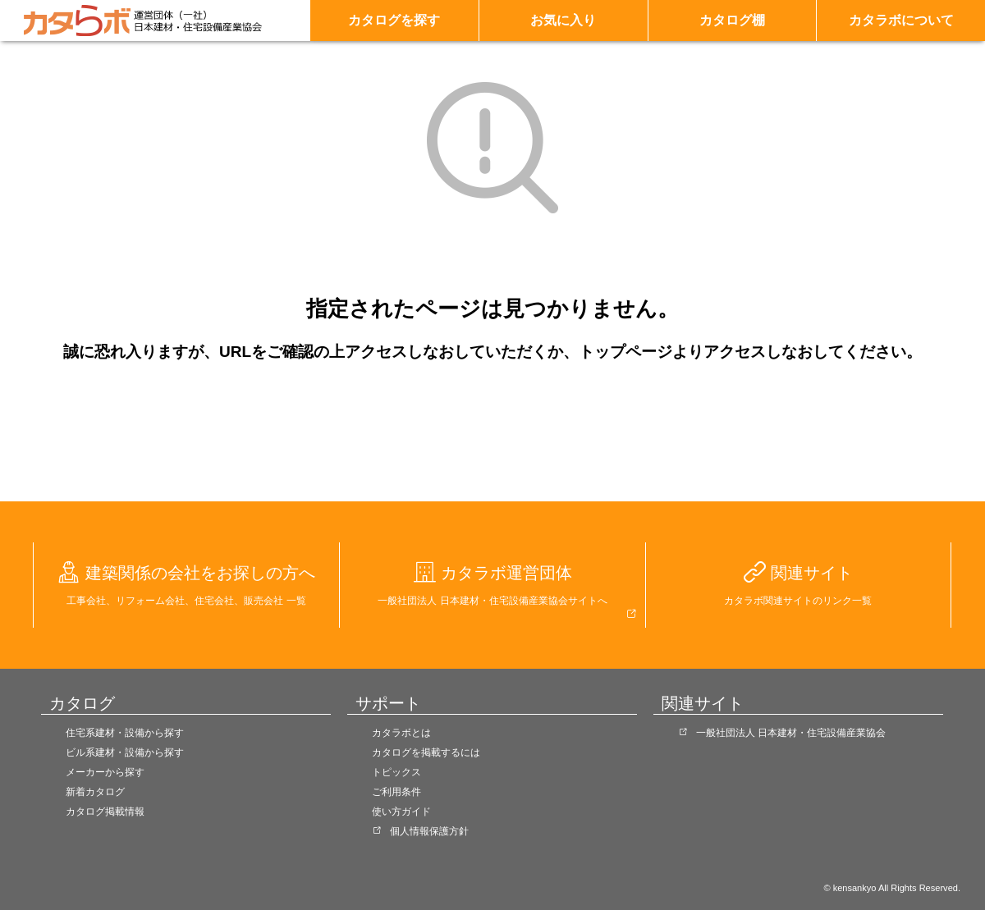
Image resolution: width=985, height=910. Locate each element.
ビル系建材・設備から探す (125, 752)
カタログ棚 (732, 20)
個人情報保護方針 (429, 831)
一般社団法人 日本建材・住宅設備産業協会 (791, 733)
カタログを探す (394, 20)
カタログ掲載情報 (105, 811)
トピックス (396, 772)
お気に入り (563, 20)
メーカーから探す (105, 772)
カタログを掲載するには (426, 752)
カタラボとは (401, 733)
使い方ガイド (401, 811)
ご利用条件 (396, 792)
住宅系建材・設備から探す (125, 733)
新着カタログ (95, 792)
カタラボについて (901, 20)
